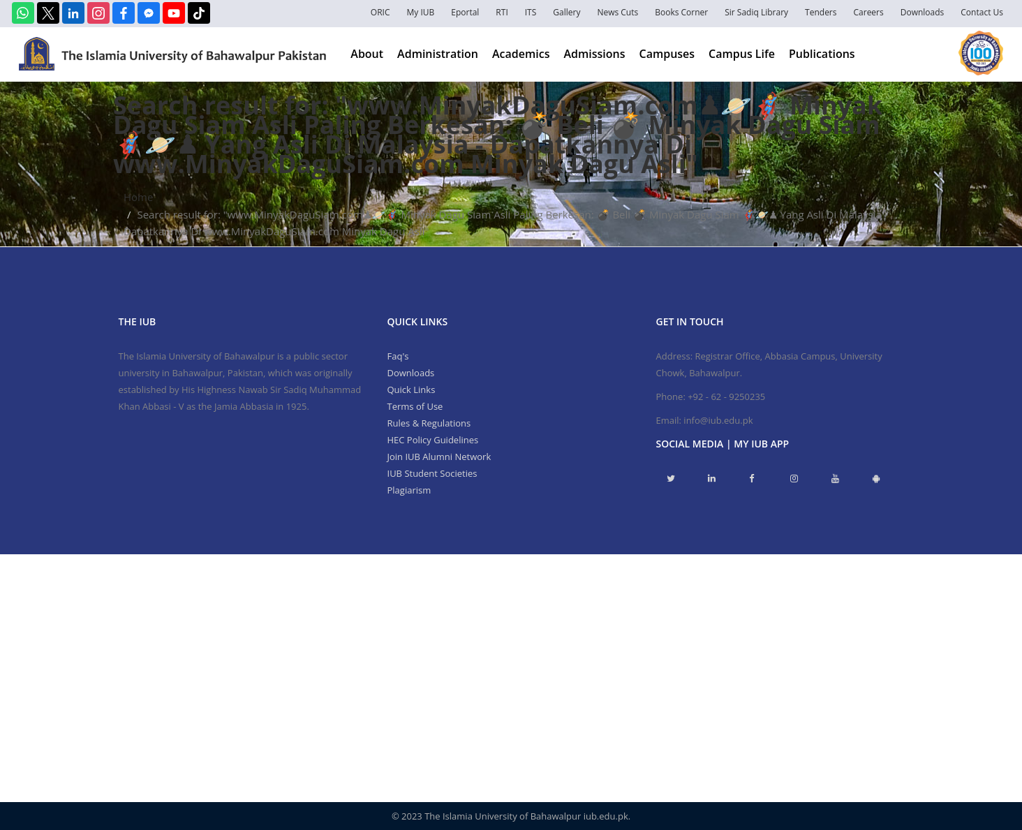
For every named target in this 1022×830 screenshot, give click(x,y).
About (366, 53)
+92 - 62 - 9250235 (726, 396)
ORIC (380, 12)
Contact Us (982, 12)
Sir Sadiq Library (756, 12)
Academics (520, 53)
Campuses (667, 53)
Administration (437, 53)
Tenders (820, 12)
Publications (822, 53)
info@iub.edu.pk (718, 420)
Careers (869, 12)
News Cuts (617, 12)
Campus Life (742, 53)
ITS (531, 12)
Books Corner (681, 12)
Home (138, 197)
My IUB (420, 12)
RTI (502, 12)
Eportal (465, 12)
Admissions (594, 53)
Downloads (923, 12)
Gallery (566, 12)
